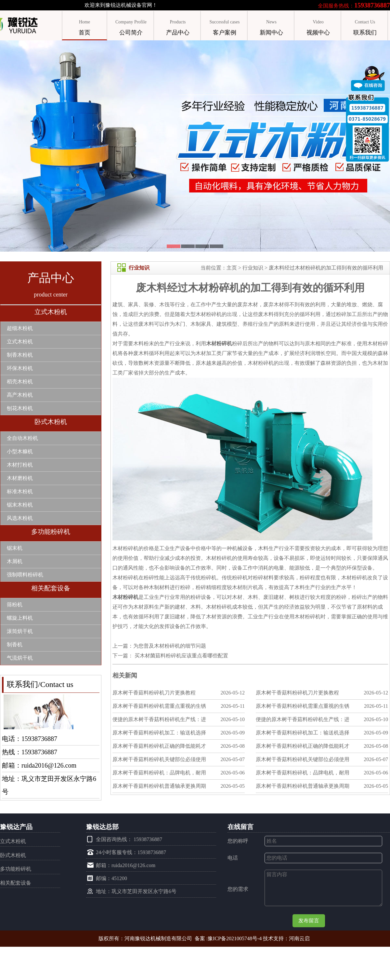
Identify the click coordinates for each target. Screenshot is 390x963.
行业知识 (252, 267)
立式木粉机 (50, 311)
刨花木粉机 (20, 408)
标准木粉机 (20, 491)
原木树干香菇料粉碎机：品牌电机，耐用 (159, 772)
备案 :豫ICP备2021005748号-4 (228, 938)
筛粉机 (14, 604)
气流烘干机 (20, 658)
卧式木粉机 (50, 421)
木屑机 (14, 561)
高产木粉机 (20, 395)
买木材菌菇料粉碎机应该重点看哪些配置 (180, 655)
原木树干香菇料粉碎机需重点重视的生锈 (159, 706)
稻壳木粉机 (20, 381)
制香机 (14, 644)
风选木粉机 (20, 518)
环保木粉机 (20, 368)
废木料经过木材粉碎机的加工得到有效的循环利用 (326, 267)
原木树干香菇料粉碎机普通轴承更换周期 (159, 786)
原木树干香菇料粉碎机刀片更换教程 (154, 692)
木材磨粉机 (20, 478)
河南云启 (299, 938)
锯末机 (14, 548)
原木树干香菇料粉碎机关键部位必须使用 (159, 759)
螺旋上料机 (20, 618)
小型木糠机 (20, 451)
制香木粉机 (20, 355)
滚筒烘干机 (20, 631)
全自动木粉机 (22, 438)
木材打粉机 (20, 465)
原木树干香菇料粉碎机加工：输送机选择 (159, 732)
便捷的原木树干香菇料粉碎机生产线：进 (159, 719)
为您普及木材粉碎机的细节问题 (169, 646)
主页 (232, 267)
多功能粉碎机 (50, 531)
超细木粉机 (20, 328)
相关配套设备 (50, 588)
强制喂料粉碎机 (25, 574)
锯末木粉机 (20, 505)
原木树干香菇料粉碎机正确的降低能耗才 (159, 746)
